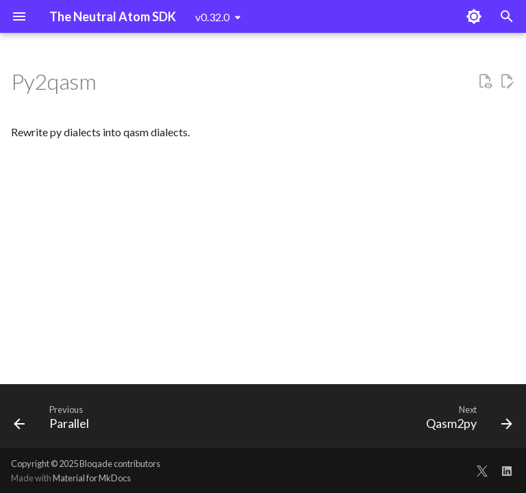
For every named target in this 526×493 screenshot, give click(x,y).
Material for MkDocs (92, 477)
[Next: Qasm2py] (466, 420)
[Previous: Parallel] (54, 420)
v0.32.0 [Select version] (212, 16)
